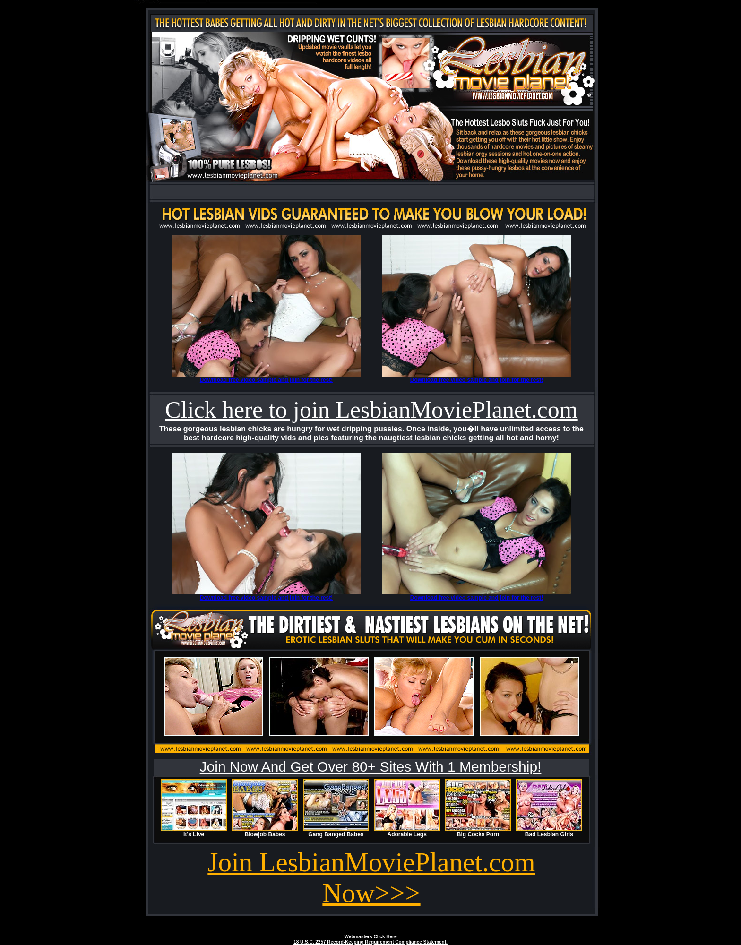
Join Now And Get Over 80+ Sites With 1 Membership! (371, 766)
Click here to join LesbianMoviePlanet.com (371, 409)
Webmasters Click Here (371, 936)
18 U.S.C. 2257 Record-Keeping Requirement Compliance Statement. (370, 942)
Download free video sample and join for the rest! (266, 380)
